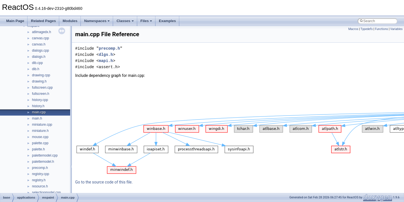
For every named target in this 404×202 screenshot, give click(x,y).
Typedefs (367, 29)
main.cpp (39, 112)
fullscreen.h (40, 94)
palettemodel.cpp (45, 155)
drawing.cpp (41, 75)
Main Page (15, 21)
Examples (167, 21)
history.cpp (40, 100)
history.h (38, 106)
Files (146, 21)
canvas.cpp (40, 38)
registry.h (38, 180)
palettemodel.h (43, 162)
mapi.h (106, 60)
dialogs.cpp (40, 50)
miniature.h (40, 131)
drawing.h (39, 81)
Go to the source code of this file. (104, 182)
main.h (37, 118)
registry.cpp (40, 174)
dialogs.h (38, 57)
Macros (353, 29)
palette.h (38, 149)
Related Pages (43, 21)
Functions (381, 29)
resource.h (40, 186)
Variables (396, 29)
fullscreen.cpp (42, 87)
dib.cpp (37, 63)
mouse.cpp (40, 137)
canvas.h (38, 44)
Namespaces (97, 21)
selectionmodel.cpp (46, 192)
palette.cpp (40, 143)
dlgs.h (106, 54)
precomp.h (40, 168)
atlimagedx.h (41, 32)
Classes (125, 21)
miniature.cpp (42, 125)
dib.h (35, 69)
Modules (70, 21)
